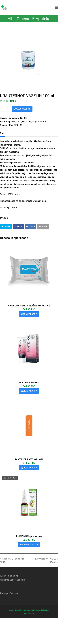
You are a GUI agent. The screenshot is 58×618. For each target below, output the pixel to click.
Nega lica (16, 121)
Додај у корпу (22, 109)
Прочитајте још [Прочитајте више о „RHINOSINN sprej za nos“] (29, 544)
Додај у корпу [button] (29, 314)
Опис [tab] (2, 133)
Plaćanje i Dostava (9, 593)
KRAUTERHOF (15, 125)
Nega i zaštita (39, 121)
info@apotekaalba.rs (15, 580)
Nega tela (26, 121)
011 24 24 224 (11, 576)
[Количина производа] (3, 109)
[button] (56, 7)
